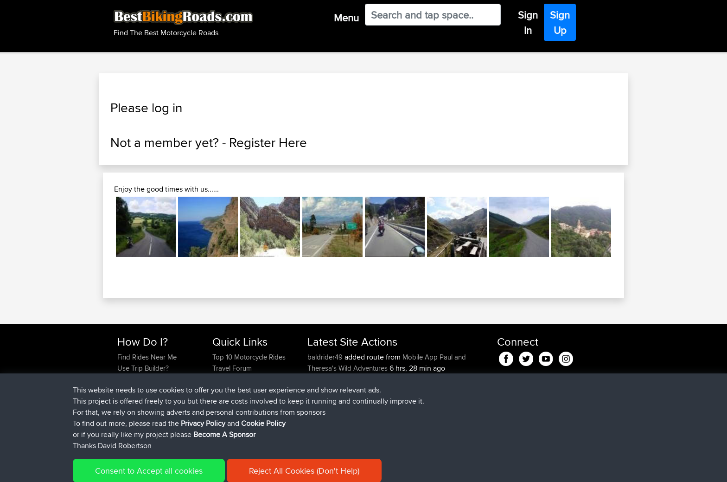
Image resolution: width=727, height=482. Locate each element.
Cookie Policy (287, 468)
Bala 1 (380, 401)
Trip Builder (229, 379)
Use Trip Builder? (143, 368)
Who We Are (231, 390)
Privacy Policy (241, 468)
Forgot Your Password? (152, 390)
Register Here (268, 142)
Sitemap (203, 468)
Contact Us (229, 401)
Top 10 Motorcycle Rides (249, 357)
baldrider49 (325, 357)
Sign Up (560, 22)
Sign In (528, 22)
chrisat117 (322, 390)
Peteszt (319, 379)
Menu (346, 17)
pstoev (318, 424)
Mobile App (420, 357)
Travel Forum (232, 368)
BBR (359, 379)
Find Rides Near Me (147, 357)
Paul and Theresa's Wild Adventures (386, 362)
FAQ (123, 413)
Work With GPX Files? (149, 379)
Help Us (224, 413)
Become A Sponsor (146, 401)
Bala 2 (381, 390)
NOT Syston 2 (393, 413)
